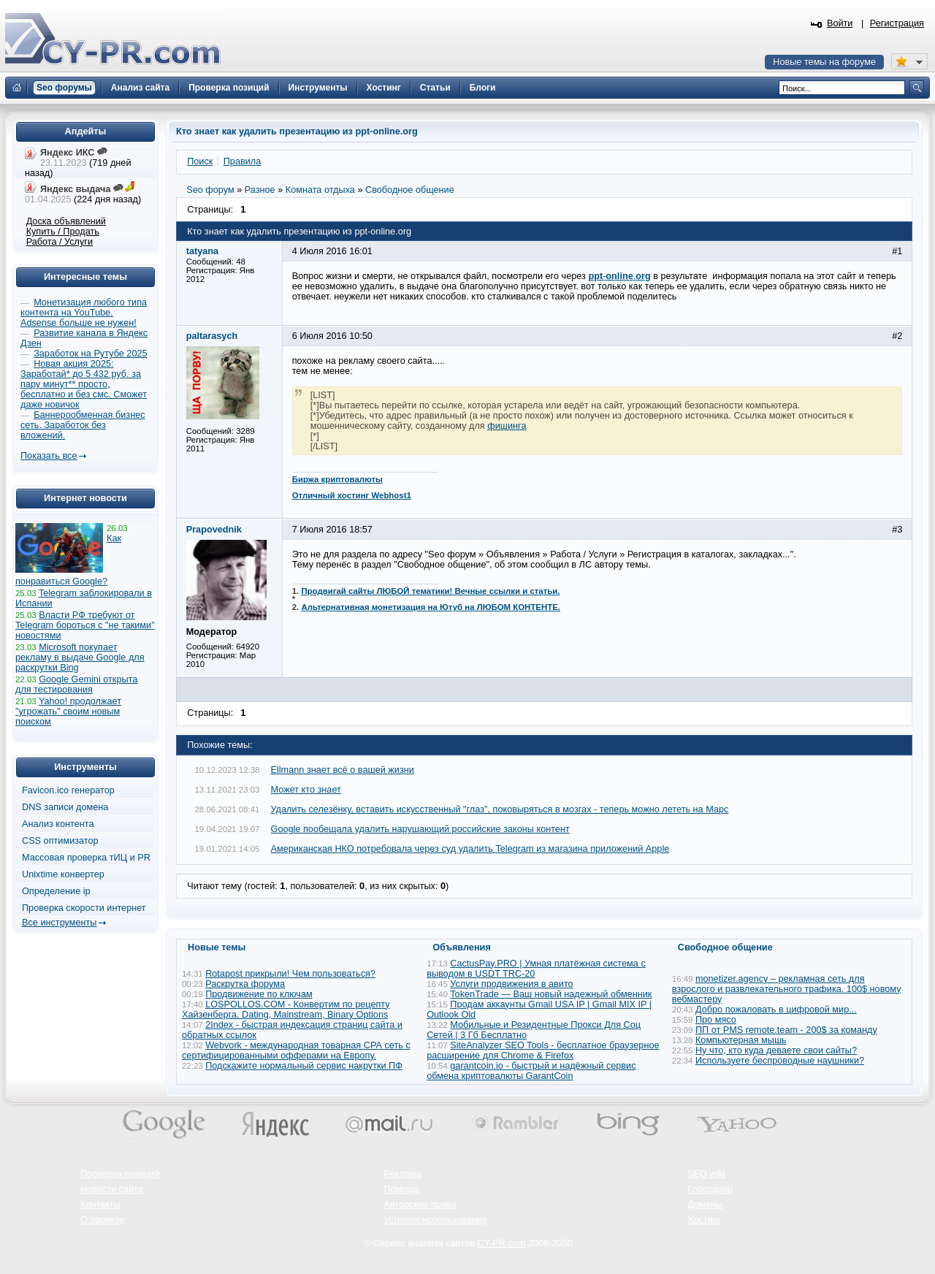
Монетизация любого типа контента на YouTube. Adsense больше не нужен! (83, 312)
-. (619, 276)
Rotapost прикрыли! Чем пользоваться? (290, 974)
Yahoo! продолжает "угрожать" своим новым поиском (68, 711)
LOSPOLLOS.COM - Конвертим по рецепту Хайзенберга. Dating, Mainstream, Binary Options (286, 1009)
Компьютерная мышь (741, 1040)
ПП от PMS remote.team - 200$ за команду (786, 1030)
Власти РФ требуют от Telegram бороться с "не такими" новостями (85, 625)
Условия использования (435, 1220)
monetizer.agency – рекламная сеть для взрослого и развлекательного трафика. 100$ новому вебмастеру (786, 989)
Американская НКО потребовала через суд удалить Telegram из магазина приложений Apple (470, 849)
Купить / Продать (62, 231)
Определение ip (56, 891)
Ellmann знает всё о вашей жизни (342, 770)
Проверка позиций (119, 1174)
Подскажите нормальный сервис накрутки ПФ (303, 1066)
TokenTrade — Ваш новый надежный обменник (551, 994)
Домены (704, 1204)
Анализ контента (58, 824)
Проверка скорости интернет (84, 908)
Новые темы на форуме (824, 62)
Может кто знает (306, 790)
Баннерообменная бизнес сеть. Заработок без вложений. (82, 425)
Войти (840, 23)
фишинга (506, 426)
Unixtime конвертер (63, 874)
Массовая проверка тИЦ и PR (86, 857)
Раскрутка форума (245, 984)
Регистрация (897, 23)
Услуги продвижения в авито (511, 984)
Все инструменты (59, 923)
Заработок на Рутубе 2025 (90, 353)
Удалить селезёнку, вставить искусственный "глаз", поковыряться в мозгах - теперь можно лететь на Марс (500, 809)
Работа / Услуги (59, 242)
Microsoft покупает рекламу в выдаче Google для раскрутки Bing (80, 657)
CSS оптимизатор (60, 841)
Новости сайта (111, 1189)
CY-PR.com (502, 1243)
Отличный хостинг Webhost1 (351, 495)
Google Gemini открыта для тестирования (76, 684)
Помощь (402, 1189)
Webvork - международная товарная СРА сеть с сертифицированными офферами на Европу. (296, 1050)
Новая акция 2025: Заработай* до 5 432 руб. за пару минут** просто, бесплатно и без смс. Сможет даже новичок (83, 384)
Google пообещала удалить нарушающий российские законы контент (420, 829)
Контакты (100, 1204)
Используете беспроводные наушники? (779, 1061)
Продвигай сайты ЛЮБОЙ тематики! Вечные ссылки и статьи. (430, 591)
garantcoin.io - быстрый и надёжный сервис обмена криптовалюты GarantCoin (531, 1071)
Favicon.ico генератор (68, 790)
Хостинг (704, 1220)
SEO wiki (706, 1174)
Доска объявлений (66, 221)
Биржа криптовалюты (337, 479)
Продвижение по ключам (259, 994)
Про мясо (715, 1020)
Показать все (48, 456)
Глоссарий (710, 1189)
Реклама (402, 1174)
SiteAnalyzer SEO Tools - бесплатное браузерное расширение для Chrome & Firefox (543, 1050)
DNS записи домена (65, 807)
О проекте (102, 1220)
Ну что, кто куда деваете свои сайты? (776, 1050)
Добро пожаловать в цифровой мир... (776, 1009)
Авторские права (420, 1204)
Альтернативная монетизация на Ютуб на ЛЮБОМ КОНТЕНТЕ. (430, 607)
